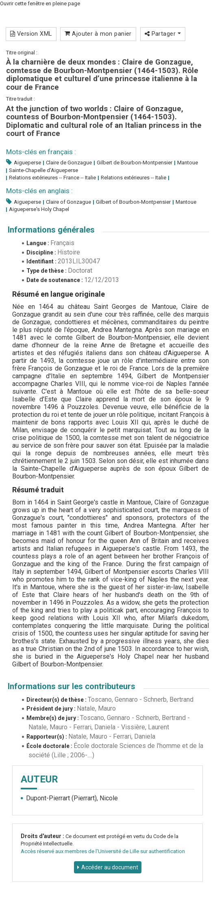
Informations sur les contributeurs (71, 686)
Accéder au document (109, 867)
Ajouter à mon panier (98, 33)
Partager (163, 34)
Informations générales (51, 230)
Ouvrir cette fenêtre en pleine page (40, 3)
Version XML (31, 34)
